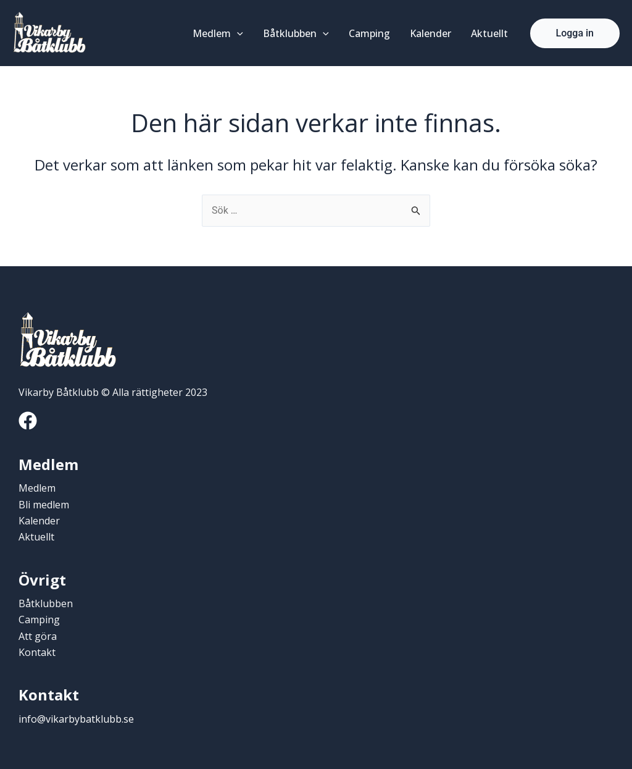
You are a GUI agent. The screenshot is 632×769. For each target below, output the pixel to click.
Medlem (218, 33)
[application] (237, 33)
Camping (369, 33)
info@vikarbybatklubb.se (76, 719)
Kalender (430, 33)
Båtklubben (296, 33)
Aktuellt (489, 33)
